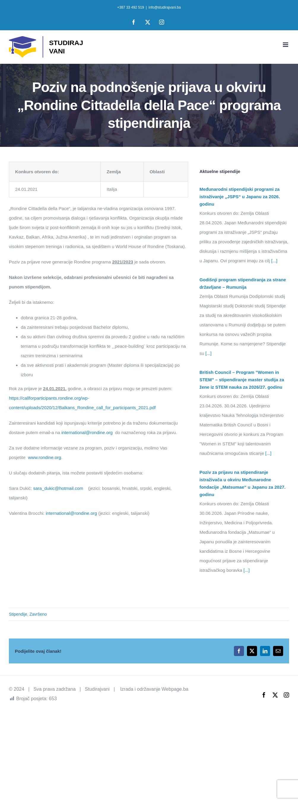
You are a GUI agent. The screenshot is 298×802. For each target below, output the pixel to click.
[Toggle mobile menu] (286, 45)
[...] (274, 260)
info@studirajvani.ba (164, 7)
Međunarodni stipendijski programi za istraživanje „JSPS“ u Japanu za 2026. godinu (239, 197)
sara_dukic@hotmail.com (58, 488)
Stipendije (18, 614)
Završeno (38, 614)
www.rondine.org (44, 457)
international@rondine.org (87, 432)
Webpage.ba (174, 689)
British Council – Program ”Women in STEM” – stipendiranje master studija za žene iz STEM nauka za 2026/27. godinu (241, 380)
